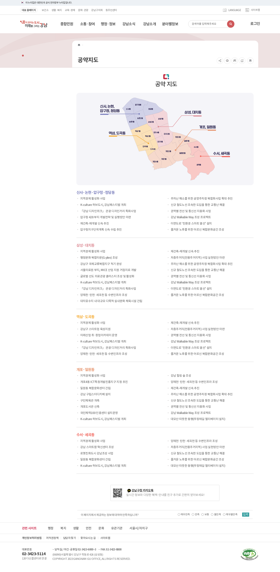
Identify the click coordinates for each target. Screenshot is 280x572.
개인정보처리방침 (32, 538)
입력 (245, 514)
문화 (101, 528)
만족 (197, 514)
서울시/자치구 (138, 528)
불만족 (217, 514)
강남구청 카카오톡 (142, 490)
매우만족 (184, 514)
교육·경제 (70, 10)
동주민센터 (111, 10)
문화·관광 (83, 10)
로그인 (255, 23)
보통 (206, 514)
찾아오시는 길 (88, 538)
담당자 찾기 (69, 538)
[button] (66, 24)
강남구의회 (97, 10)
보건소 (45, 10)
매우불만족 (231, 514)
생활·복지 (56, 10)
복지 (63, 528)
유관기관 (116, 528)
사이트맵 (255, 10)
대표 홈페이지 (29, 10)
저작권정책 (52, 538)
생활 (76, 528)
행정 (51, 528)
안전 (89, 528)
